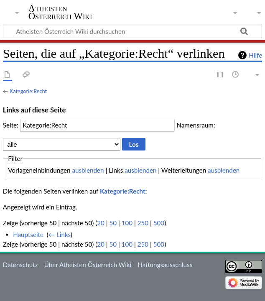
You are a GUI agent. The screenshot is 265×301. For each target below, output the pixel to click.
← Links (59, 234)
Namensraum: (195, 125)
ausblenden (88, 170)
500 (158, 223)
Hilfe (255, 55)
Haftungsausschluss (165, 264)
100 (127, 223)
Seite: (10, 125)
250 (143, 223)
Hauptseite (28, 234)
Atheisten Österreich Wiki (60, 12)
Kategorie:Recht (28, 91)
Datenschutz (20, 264)
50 (113, 223)
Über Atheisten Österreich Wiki (87, 264)
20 (100, 223)
